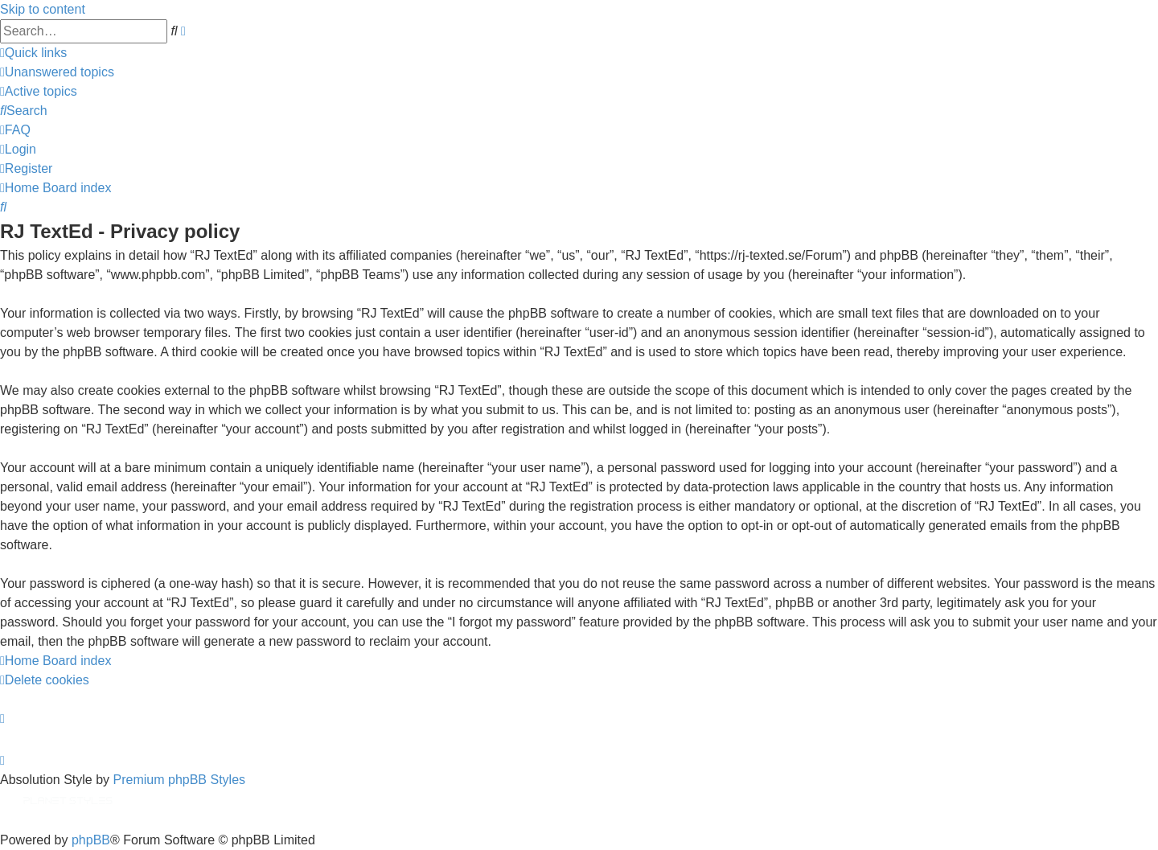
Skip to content (42, 9)
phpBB (91, 840)
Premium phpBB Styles (179, 779)
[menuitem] (57, 72)
